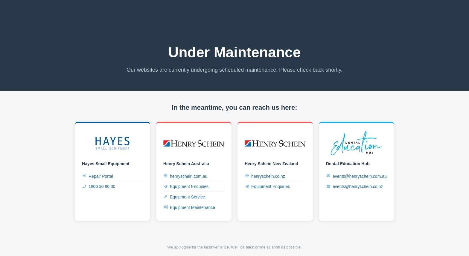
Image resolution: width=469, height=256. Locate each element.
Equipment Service (184, 196)
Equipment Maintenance (189, 207)
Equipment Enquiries (185, 186)
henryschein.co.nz (265, 176)
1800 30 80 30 (98, 186)
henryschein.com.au (185, 176)
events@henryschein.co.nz (354, 186)
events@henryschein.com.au (356, 176)
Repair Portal (97, 176)
